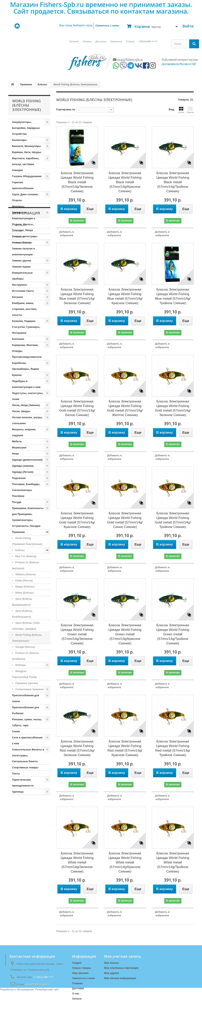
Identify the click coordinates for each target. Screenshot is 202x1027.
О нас (18, 823)
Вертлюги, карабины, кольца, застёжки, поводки (25, 164)
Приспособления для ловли (25, 698)
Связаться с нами (83, 978)
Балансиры (19, 139)
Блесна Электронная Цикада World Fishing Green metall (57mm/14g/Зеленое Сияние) (77, 634)
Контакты (116, 41)
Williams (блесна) (25, 574)
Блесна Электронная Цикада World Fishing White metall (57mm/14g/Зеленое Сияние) (77, 862)
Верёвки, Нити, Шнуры (26, 152)
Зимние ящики (21, 266)
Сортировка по (65, 109)
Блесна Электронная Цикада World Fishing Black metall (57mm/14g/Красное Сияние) (124, 182)
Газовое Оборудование (27, 176)
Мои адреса (111, 972)
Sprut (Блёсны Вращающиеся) (22, 601)
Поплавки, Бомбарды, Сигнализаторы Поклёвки (26, 490)
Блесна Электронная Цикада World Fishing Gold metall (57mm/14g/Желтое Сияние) (125, 408)
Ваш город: (75, 25)
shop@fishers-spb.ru (128, 60)
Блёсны (19, 550)
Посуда (16, 502)
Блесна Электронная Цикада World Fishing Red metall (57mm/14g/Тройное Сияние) (172, 748)
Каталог (74, 41)
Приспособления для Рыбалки (25, 710)
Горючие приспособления (22, 185)
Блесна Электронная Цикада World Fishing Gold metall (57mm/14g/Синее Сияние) (125, 520)
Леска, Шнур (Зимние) (26, 405)
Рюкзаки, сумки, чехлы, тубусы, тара (27, 722)
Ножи (15, 453)
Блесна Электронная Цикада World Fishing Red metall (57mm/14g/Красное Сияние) (125, 748)
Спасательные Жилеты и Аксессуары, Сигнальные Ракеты (28, 755)
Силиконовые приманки (29, 689)
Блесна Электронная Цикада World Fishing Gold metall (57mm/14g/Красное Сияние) (77, 520)
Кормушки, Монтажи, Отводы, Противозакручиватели (27, 351)
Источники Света (23, 290)
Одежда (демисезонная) (27, 459)
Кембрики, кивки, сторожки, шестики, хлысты (24, 309)
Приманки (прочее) (26, 683)
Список (190, 109)
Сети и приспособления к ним (27, 740)
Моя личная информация (120, 978)
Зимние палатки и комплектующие (23, 251)
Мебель (17, 441)
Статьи (130, 41)
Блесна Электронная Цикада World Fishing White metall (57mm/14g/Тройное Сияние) (172, 862)
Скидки (76, 962)
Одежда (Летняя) (22, 471)
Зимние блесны (22, 242)
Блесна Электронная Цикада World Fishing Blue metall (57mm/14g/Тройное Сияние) (173, 296)
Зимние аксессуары (24, 236)
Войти (188, 26)
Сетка (181, 109)
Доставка (100, 41)
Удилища (17, 791)
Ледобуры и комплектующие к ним (26, 384)
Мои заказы (111, 962)
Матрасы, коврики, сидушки (24, 432)
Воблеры (20, 665)
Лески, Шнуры (21, 411)
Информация (26, 806)
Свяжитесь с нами (107, 25)
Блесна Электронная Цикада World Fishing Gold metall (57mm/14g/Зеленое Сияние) (173, 408)
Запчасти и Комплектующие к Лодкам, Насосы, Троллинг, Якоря (23, 221)
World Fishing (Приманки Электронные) (27, 541)
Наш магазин (23, 835)
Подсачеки (19, 478)
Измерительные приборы (22, 275)
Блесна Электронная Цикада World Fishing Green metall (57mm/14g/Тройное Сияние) (172, 634)
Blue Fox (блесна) (25, 556)
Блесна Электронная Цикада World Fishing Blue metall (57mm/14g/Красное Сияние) (125, 296)
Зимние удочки (21, 260)
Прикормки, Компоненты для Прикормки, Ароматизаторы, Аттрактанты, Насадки (28, 517)
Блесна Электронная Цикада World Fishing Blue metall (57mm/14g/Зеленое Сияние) (77, 296)
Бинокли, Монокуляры (26, 146)
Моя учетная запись (122, 956)
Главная (77, 983)
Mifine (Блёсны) (24, 592)
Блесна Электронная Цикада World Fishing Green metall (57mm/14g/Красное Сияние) (124, 634)
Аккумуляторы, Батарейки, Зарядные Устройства (26, 128)
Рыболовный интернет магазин (180, 59)
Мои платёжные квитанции (121, 967)
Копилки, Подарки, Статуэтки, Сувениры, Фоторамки (26, 327)
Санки (16, 731)
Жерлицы (18, 206)
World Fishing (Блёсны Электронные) (27, 637)
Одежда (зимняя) (23, 465)
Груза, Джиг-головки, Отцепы (25, 197)
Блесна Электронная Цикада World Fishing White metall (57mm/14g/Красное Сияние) (124, 862)
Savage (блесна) (25, 646)
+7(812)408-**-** (147, 41)
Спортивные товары (25, 767)
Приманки (18, 532)
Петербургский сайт (47, 1025)
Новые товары (81, 967)
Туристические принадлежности (23, 782)
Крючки (17, 375)
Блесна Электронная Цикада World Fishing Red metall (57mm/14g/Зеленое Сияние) (77, 748)
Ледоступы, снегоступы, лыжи (27, 396)
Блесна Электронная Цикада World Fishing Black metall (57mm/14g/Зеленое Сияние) (77, 182)
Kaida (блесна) (24, 580)
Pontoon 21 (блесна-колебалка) (25, 656)
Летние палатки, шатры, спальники (27, 420)
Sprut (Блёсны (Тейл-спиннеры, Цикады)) (26, 625)
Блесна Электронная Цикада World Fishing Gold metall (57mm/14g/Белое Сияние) (77, 408)
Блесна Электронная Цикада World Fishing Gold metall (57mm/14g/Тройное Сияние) (173, 520)
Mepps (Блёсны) (25, 586)
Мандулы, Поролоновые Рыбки (24, 674)
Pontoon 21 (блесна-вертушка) (25, 565)
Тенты (16, 773)
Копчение (18, 338)
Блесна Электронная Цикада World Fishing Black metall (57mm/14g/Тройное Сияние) (172, 182)
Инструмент (19, 284)
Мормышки (19, 447)
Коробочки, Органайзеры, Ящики (25, 366)
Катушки (17, 297)
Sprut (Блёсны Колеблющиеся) (22, 613)
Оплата (86, 41)
